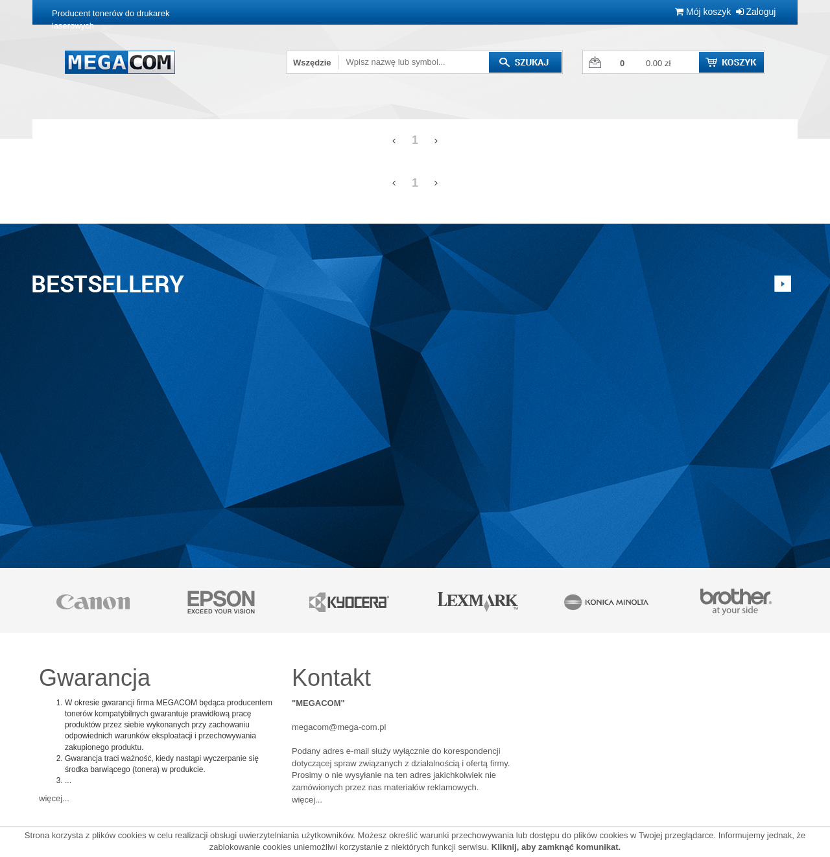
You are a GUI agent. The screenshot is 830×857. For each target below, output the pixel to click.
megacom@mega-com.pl (339, 727)
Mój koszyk (703, 11)
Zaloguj (756, 11)
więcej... (54, 798)
